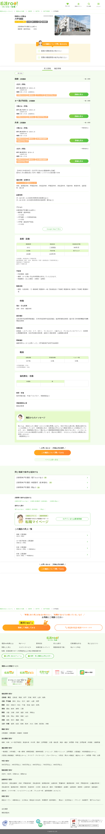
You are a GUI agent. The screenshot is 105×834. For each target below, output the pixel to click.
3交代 (9, 774)
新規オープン (6, 800)
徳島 (7, 720)
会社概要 (5, 809)
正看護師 (5, 733)
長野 (37, 701)
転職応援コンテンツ (43, 647)
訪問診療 (83, 742)
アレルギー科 (38, 791)
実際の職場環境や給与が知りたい (54, 57)
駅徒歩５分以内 (35, 800)
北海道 (14, 697)
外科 (77, 783)
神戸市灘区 (46, 11)
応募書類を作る (76, 643)
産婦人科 (45, 787)
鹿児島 (41, 724)
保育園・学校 (73, 742)
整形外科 (23, 787)
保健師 (19, 733)
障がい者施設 (69, 755)
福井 (28, 701)
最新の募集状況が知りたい (51, 51)
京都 (12, 712)
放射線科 (95, 787)
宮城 (29, 697)
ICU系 (33, 742)
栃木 (33, 705)
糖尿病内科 (70, 783)
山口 (26, 716)
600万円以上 (37, 764)
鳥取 (17, 716)
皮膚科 (66, 787)
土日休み (25, 800)
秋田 (34, 697)
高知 (22, 720)
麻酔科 (4, 791)
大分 (31, 724)
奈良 (26, 712)
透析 (38, 742)
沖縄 (47, 724)
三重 (22, 709)
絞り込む (19, 73)
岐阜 (12, 709)
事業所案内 (5, 813)
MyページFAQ (75, 647)
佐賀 (17, 724)
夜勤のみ (24, 774)
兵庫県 (30, 11)
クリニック (49, 751)
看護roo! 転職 (20, 11)
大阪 (7, 712)
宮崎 (36, 724)
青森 (20, 697)
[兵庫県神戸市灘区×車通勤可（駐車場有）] (52, 482)
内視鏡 (90, 742)
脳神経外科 (14, 787)
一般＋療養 (21, 751)
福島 (43, 697)
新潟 (14, 701)
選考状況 (39, 643)
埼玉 (18, 705)
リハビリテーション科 (24, 791)
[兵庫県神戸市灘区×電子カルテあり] (52, 477)
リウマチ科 (11, 791)
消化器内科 (36, 783)
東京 (7, 705)
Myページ (22, 643)
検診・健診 (64, 742)
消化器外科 (5, 787)
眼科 (51, 787)
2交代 (4, 774)
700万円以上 (47, 764)
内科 (20, 783)
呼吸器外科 (84, 783)
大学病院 (12, 751)
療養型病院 (30, 751)
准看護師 (12, 733)
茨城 (28, 705)
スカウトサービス (25, 647)
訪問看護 (44, 742)
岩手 (24, 697)
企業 (98, 755)
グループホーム (51, 755)
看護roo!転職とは (8, 643)
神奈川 (13, 705)
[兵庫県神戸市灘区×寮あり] (52, 487)
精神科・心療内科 (84, 787)
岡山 (12, 716)
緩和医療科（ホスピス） (53, 791)
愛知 (7, 709)
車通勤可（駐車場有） (32, 509)
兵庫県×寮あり (54, 501)
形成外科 (31, 787)
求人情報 (47, 68)
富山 (18, 701)
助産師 (25, 733)
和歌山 (32, 712)
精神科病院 (39, 751)
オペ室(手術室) (16, 742)
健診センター (80, 755)
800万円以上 (58, 764)
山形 (39, 697)
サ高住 (61, 755)
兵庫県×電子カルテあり (22, 501)
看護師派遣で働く (59, 647)
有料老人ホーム (21, 755)
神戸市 (37, 11)
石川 (23, 701)
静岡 (17, 709)
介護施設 (77, 751)
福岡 (12, 724)
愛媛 (17, 720)
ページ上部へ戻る (52, 460)
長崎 (21, 724)
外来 (7, 742)
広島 (7, 716)
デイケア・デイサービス (36, 755)
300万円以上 (6, 764)
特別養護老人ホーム (89, 751)
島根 (22, 716)
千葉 (23, 705)
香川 (12, 720)
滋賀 (22, 712)
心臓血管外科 (94, 783)
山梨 (32, 701)
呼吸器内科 (27, 783)
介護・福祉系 (53, 742)
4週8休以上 (16, 800)
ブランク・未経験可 (81, 800)
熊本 (26, 724)
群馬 (37, 705)
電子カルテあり (19, 509)
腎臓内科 (62, 783)
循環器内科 (46, 783)
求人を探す (57, 643)
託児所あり (69, 800)
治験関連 (97, 742)
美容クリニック (59, 751)
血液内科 (54, 783)
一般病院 (5, 751)
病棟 (3, 742)
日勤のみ (16, 774)
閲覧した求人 (6, 647)
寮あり (42, 509)
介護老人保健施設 (8, 755)
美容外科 (5, 783)
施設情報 (57, 68)
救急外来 (26, 742)
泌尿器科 (73, 787)
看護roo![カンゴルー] (6, 11)
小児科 (38, 787)
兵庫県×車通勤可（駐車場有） (39, 501)
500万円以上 (26, 764)
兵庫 (17, 712)
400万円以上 (16, 764)
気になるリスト (93, 643)
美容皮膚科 (13, 783)
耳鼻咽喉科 (58, 787)
